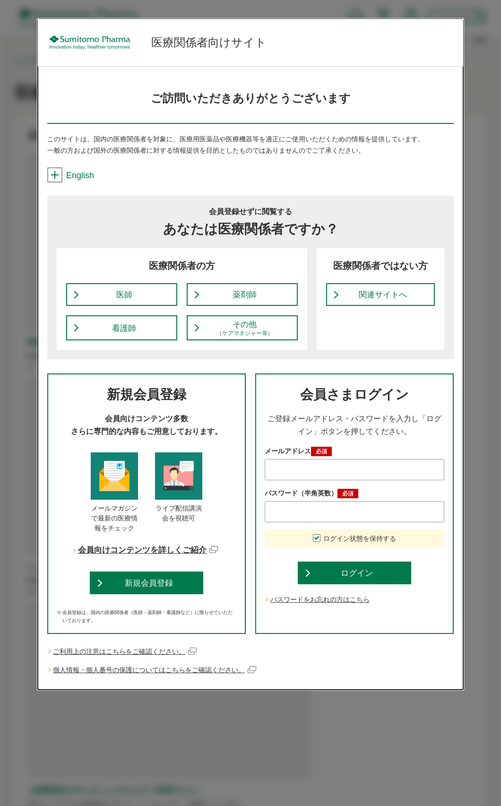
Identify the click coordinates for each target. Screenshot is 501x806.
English (70, 175)
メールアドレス (298, 457)
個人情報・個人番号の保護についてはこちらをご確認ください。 (155, 679)
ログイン (357, 581)
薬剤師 (245, 297)
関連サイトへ (382, 297)
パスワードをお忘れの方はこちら (320, 609)
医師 (124, 297)
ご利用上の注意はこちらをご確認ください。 (125, 661)
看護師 (124, 333)
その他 (244, 333)
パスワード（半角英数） (311, 499)
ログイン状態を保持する (359, 544)
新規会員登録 (148, 590)
